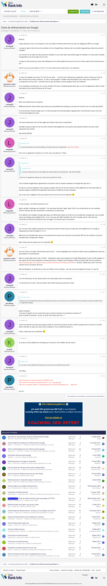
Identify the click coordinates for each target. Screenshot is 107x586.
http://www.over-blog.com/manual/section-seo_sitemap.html (40, 382)
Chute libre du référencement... (18, 492)
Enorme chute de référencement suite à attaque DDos (26, 468)
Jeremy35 (6, 31)
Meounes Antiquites (13, 556)
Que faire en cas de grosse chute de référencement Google (28, 437)
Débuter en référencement (30, 439)
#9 (104, 247)
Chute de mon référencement (18, 541)
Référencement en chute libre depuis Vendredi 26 (24, 480)
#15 (104, 376)
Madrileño (98, 445)
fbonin (9, 463)
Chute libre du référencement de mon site (22, 548)
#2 (104, 73)
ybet (99, 543)
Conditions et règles (66, 570)
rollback (98, 506)
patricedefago (96, 488)
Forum (22, 11)
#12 (104, 320)
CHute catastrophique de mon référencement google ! (26, 449)
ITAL (9, 469)
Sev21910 (10, 439)
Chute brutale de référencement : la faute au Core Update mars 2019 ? (32, 511)
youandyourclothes (13, 531)
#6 (104, 158)
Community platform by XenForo (41, 583)
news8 (10, 482)
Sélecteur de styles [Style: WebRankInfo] (9, 570)
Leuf (99, 482)
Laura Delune (11, 543)
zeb (99, 549)
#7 (104, 200)
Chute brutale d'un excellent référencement (22, 486)
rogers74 (10, 525)
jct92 (9, 475)
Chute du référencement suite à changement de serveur (27, 554)
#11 (104, 292)
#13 (104, 338)
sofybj (99, 439)
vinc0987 (10, 512)
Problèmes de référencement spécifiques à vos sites (38, 445)
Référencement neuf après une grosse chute (23, 505)
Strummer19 (97, 500)
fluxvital (10, 549)
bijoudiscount (12, 537)
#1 (104, 35)
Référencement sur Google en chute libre (22, 461)
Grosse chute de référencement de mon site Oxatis (25, 474)
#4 (104, 118)
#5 (104, 138)
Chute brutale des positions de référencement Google (26, 443)
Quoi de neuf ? (35, 11)
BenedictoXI (11, 519)
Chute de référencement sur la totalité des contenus (26, 517)
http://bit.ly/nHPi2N (73, 147)
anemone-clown (96, 469)
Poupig (10, 500)
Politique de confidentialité (82, 570)
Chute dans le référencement (18, 535)
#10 (104, 274)
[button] (42, 11)
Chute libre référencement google (19, 455)
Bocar (9, 506)
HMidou (10, 445)
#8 (104, 224)
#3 (104, 93)
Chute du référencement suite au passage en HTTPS (36, 498)
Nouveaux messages (10, 16)
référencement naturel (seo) (31, 31)
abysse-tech (11, 451)
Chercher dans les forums (28, 16)
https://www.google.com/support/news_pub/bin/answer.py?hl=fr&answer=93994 (46, 263)
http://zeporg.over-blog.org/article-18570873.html (36, 380)
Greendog (98, 457)
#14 (104, 356)
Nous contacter (54, 570)
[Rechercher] (98, 11)
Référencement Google (27, 475)
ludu (9, 488)
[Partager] (101, 35)
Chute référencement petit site (18, 523)
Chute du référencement (16, 529)
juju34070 (98, 451)
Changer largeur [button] (21, 570)
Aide (93, 570)
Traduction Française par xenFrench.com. (70, 583)
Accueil (98, 570)
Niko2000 (10, 457)
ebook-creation (12, 494)
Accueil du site (10, 11)
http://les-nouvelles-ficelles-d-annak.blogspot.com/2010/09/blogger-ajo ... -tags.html (48, 385)
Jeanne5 (98, 512)
